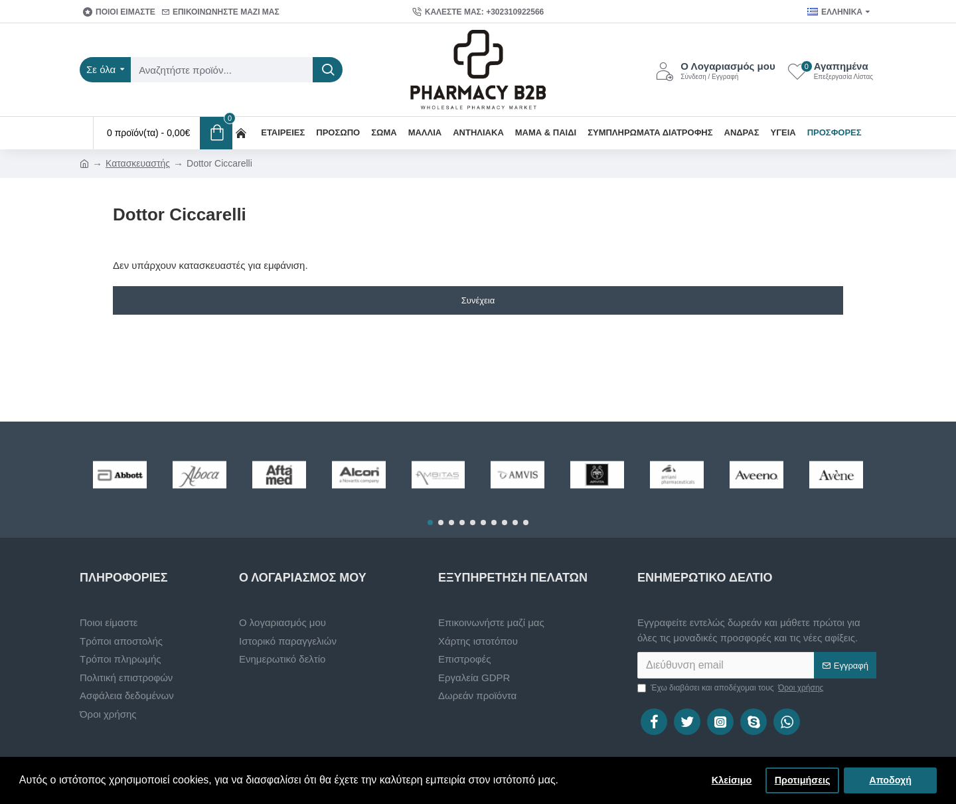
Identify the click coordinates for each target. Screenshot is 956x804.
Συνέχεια (478, 300)
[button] (430, 522)
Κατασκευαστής (138, 163)
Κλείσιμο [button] (732, 780)
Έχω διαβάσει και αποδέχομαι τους (731, 688)
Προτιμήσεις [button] (803, 780)
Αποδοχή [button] (890, 780)
